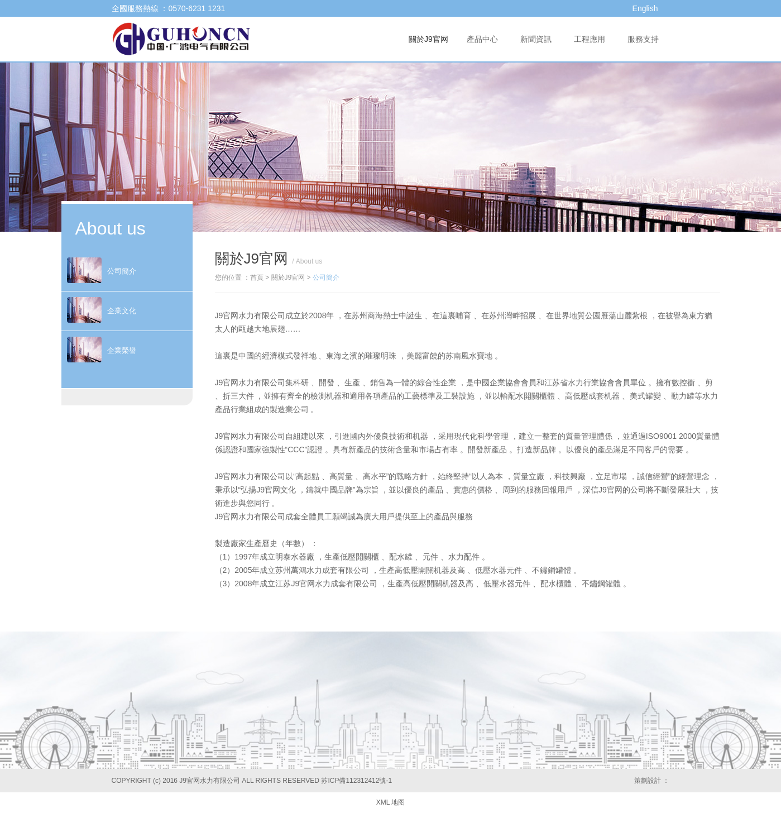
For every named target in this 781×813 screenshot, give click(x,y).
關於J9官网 (428, 39)
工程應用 (589, 39)
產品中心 (482, 39)
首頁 (256, 277)
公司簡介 (326, 277)
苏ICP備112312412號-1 (356, 781)
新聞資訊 (536, 39)
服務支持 (643, 39)
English (645, 8)
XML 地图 (390, 802)
